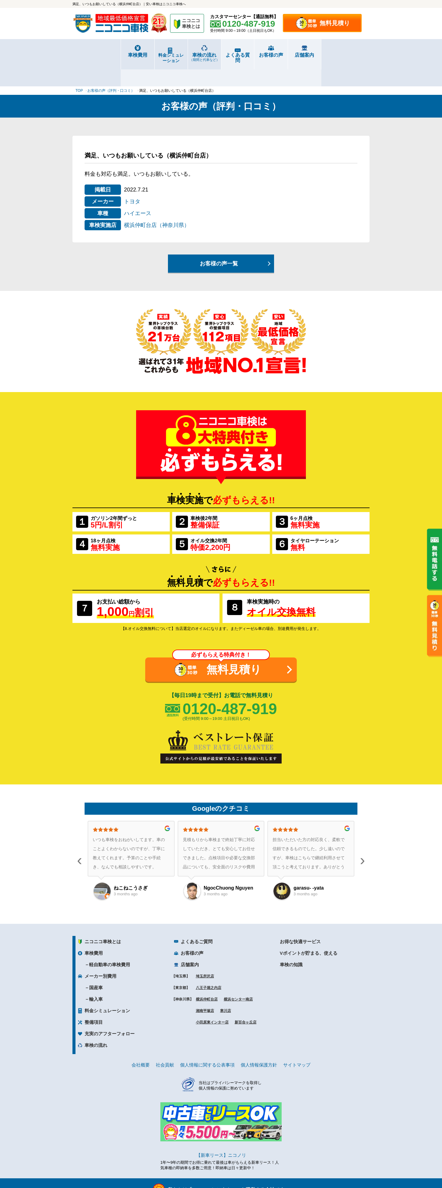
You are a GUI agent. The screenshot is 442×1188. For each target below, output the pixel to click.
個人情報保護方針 (259, 1042)
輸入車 (96, 976)
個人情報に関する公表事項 (207, 1042)
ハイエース (137, 191)
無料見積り (335, 23)
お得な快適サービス (300, 919)
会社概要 (141, 1042)
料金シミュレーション (147, 55)
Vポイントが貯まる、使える (308, 930)
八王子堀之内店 (208, 965)
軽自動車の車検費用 (109, 942)
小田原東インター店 (212, 1000)
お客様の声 (295, 55)
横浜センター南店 (238, 977)
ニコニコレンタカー (214, 1167)
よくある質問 (245, 55)
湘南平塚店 (205, 988)
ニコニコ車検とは (103, 919)
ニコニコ (191, 24)
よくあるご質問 (197, 919)
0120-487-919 (229, 687)
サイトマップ (296, 1042)
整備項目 (94, 999)
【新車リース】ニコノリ (221, 1132)
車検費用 (97, 55)
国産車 (96, 965)
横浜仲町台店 (207, 977)
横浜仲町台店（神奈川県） (156, 203)
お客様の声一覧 (219, 241)
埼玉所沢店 (205, 954)
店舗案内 (344, 55)
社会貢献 (165, 1042)
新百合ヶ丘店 (245, 1000)
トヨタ (132, 179)
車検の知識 (291, 942)
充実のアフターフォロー (110, 1011)
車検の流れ (196, 57)
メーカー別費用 (100, 953)
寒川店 (225, 988)
